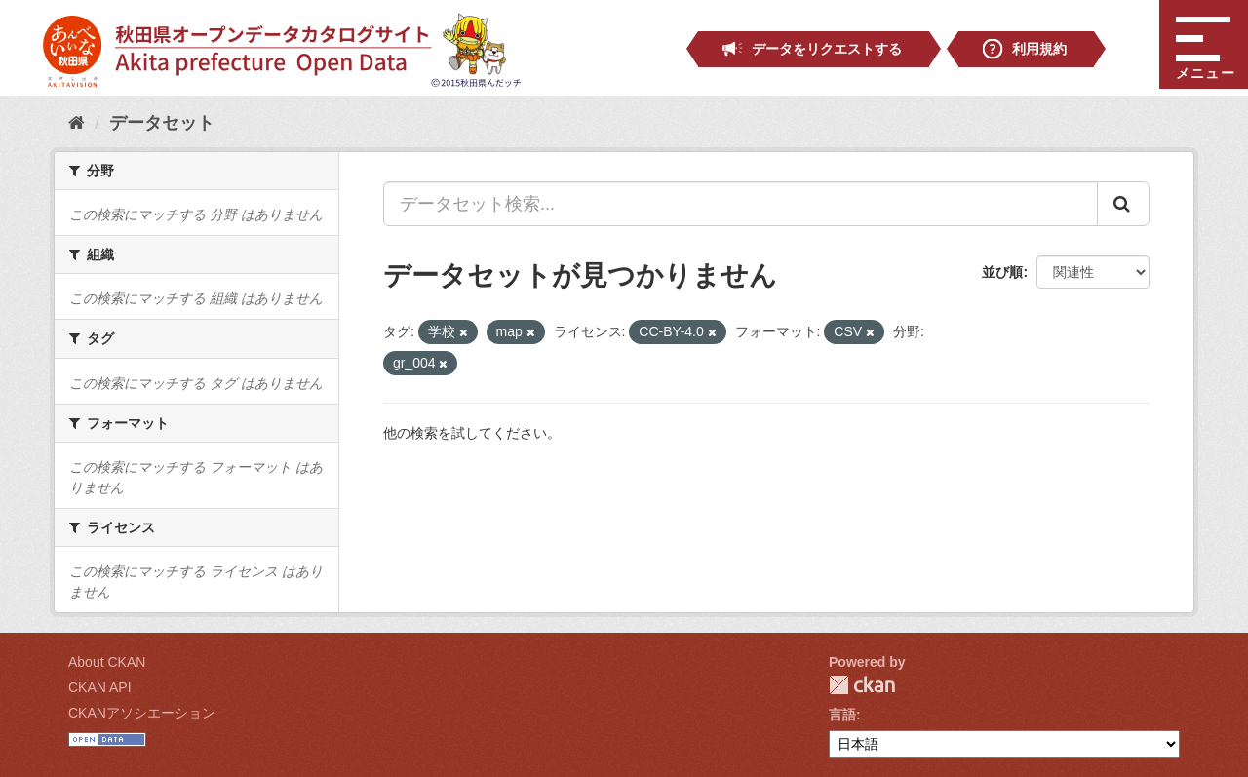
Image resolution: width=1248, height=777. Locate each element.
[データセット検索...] (740, 203)
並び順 (1002, 272)
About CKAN (106, 662)
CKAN (862, 685)
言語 (842, 714)
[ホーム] (76, 123)
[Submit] (1123, 203)
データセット (161, 123)
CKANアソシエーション (141, 712)
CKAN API (100, 687)
